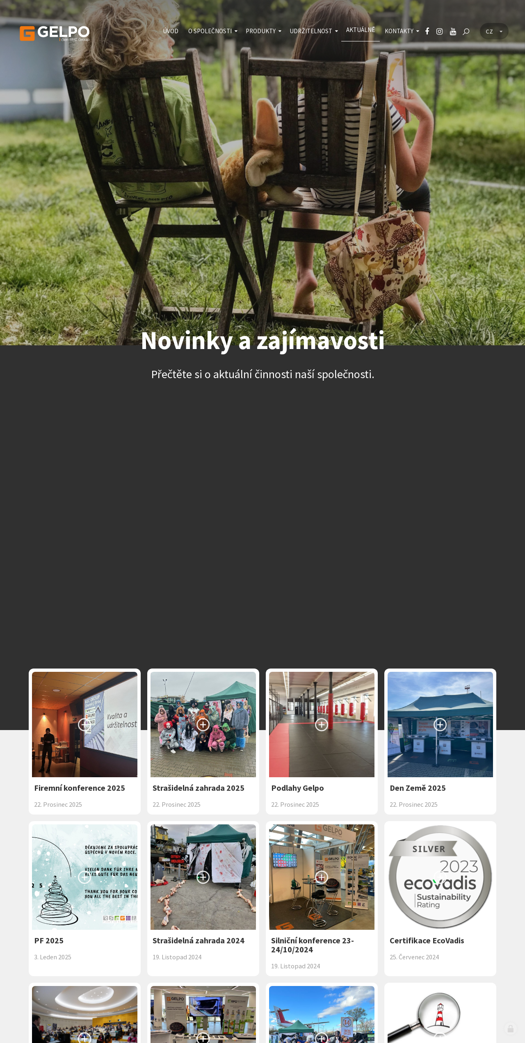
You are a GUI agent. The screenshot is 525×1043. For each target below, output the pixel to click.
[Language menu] (494, 31)
